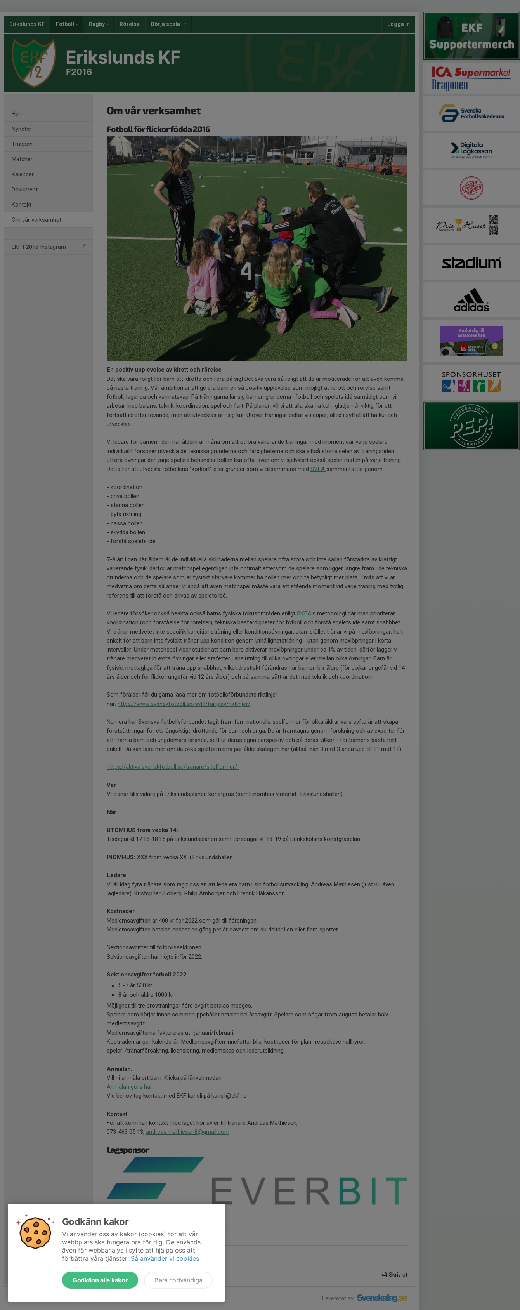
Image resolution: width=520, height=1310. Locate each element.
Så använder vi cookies (165, 1258)
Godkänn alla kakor (100, 1280)
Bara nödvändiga (178, 1280)
